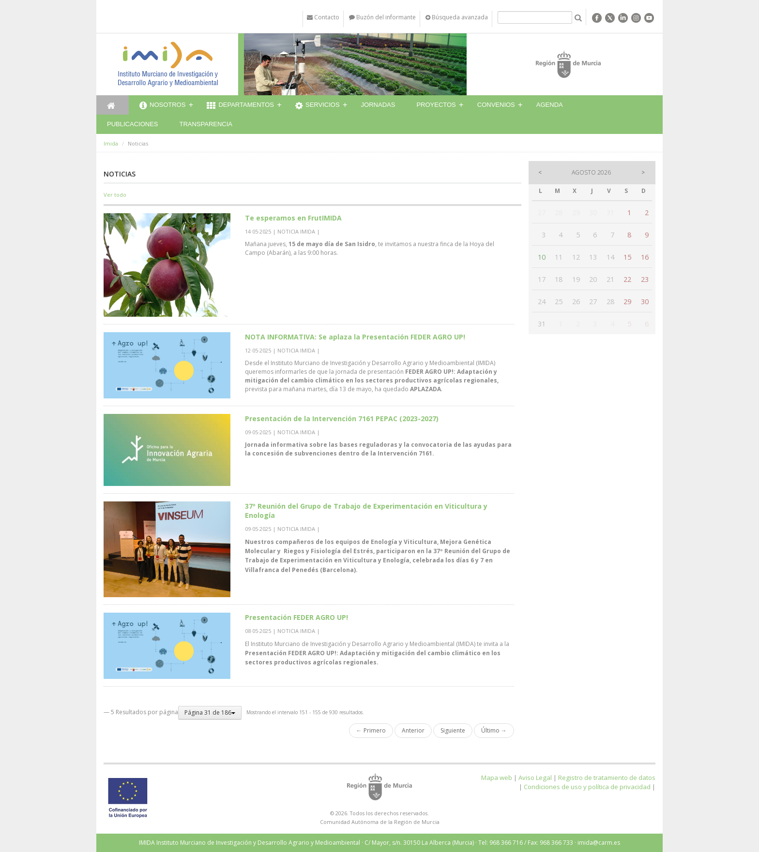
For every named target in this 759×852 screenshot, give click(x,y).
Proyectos (435, 104)
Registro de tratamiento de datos (606, 777)
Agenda (549, 104)
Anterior (413, 730)
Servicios (317, 106)
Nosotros (162, 106)
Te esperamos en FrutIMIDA (293, 217)
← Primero (371, 730)
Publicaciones (132, 124)
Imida (111, 143)
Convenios (496, 104)
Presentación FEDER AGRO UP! (296, 617)
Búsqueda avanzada (456, 17)
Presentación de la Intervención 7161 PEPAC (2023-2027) (342, 418)
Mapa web (496, 777)
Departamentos (240, 106)
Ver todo (115, 194)
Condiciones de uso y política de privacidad (587, 786)
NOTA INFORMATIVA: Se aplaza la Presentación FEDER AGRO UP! (355, 336)
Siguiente (452, 730)
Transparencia (205, 124)
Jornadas (378, 104)
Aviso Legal (535, 777)
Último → (494, 730)
